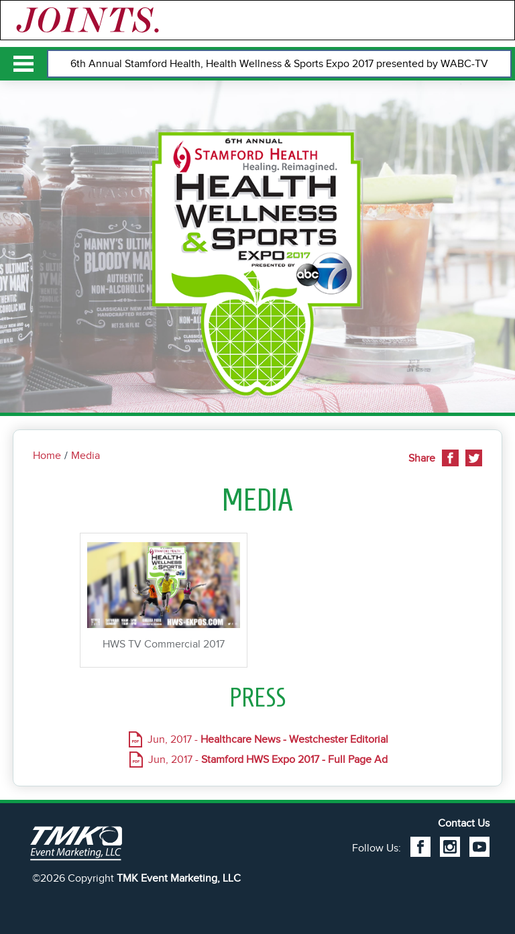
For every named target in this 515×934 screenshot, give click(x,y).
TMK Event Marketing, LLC (179, 878)
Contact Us (464, 823)
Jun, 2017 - (268, 739)
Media (85, 456)
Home (47, 456)
